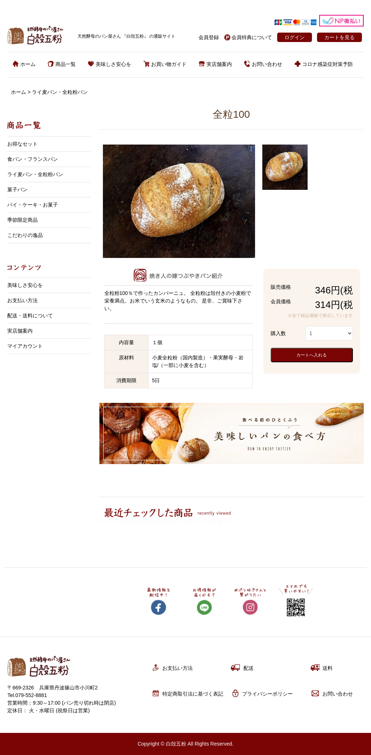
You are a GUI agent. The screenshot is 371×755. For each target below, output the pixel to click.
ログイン (294, 37)
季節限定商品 (22, 220)
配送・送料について (30, 315)
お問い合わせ (263, 64)
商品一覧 (62, 64)
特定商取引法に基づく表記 (187, 693)
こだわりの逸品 (25, 235)
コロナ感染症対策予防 (324, 64)
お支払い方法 (22, 300)
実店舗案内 (215, 64)
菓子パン (17, 189)
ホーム (24, 64)
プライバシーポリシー (262, 693)
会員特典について (252, 37)
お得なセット (22, 144)
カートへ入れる (311, 355)
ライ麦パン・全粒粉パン (60, 92)
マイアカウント (25, 346)
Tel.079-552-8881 (27, 695)
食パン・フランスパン (32, 159)
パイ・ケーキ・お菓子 (32, 205)
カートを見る (339, 37)
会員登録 (209, 37)
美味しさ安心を (109, 64)
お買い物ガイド (165, 64)
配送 (242, 667)
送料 (321, 667)
